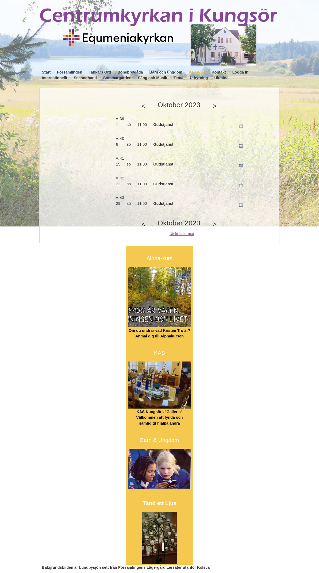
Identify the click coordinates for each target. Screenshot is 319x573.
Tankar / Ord (100, 72)
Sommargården (117, 78)
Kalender (197, 72)
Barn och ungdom (165, 72)
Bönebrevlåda (130, 72)
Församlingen (69, 72)
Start (46, 72)
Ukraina (221, 78)
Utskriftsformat (182, 234)
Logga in (240, 72)
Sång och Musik (152, 78)
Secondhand (85, 78)
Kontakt (219, 72)
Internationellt (54, 78)
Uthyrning (199, 78)
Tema (178, 78)
